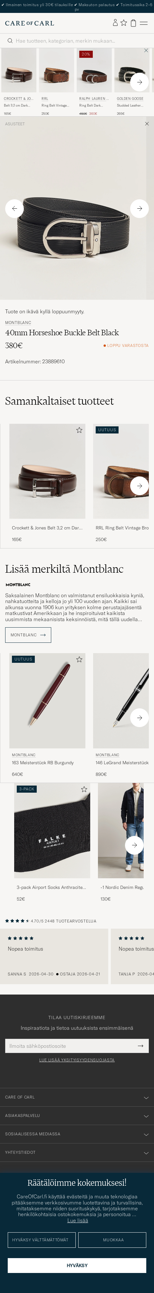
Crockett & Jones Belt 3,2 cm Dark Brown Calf (46, 528)
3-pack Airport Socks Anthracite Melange (49, 887)
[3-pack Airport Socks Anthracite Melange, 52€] (52, 842)
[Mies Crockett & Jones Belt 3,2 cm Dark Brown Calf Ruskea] (18, 70)
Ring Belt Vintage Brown (54, 105)
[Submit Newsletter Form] (141, 1046)
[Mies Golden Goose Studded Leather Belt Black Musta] (131, 70)
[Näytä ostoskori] (133, 23)
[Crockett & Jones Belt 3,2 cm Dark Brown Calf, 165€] (19, 82)
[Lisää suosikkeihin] (78, 431)
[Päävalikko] (143, 23)
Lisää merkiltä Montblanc (64, 569)
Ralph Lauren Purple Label (93, 99)
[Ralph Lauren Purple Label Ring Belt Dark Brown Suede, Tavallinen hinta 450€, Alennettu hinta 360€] (94, 82)
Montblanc (18, 322)
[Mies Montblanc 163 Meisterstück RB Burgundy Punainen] (47, 700)
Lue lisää (77, 1220)
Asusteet (15, 124)
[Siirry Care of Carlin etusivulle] (29, 23)
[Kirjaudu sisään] (115, 23)
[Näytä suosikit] (123, 23)
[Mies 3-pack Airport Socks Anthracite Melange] (52, 830)
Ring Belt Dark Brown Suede (90, 105)
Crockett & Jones (18, 99)
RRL (45, 99)
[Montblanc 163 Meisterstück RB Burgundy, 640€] (47, 715)
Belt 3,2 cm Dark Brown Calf (16, 105)
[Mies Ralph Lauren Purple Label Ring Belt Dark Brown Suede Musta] (94, 70)
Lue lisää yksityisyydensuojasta (77, 1060)
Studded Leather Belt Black (129, 105)
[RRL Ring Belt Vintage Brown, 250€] (56, 82)
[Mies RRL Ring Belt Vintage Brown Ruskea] (56, 70)
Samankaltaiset (59, 401)
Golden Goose (130, 99)
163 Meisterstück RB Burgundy (42, 763)
